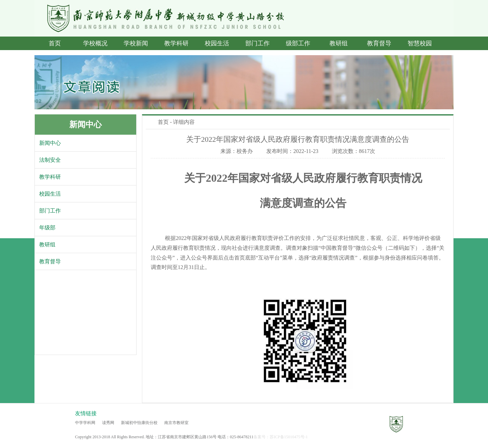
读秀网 (108, 422)
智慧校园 (420, 43)
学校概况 (95, 43)
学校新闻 (136, 43)
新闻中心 (85, 124)
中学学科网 (85, 422)
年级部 (47, 227)
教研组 (339, 43)
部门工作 (257, 43)
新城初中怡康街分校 (139, 422)
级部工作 (298, 43)
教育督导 (379, 43)
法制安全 (50, 160)
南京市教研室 (176, 422)
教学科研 (176, 43)
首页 (55, 43)
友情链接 (86, 413)
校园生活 (217, 43)
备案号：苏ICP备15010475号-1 (280, 437)
